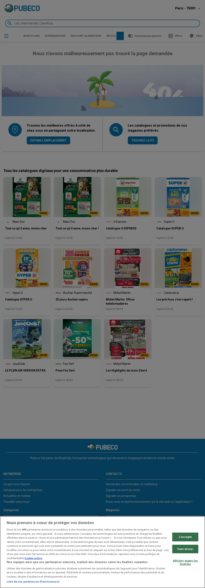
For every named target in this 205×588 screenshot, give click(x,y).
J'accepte (185, 536)
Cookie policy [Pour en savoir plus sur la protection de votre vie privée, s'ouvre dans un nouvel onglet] (33, 558)
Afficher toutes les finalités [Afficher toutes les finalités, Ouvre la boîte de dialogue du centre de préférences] (185, 562)
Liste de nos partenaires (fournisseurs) (33, 581)
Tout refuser (185, 548)
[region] (102, 552)
